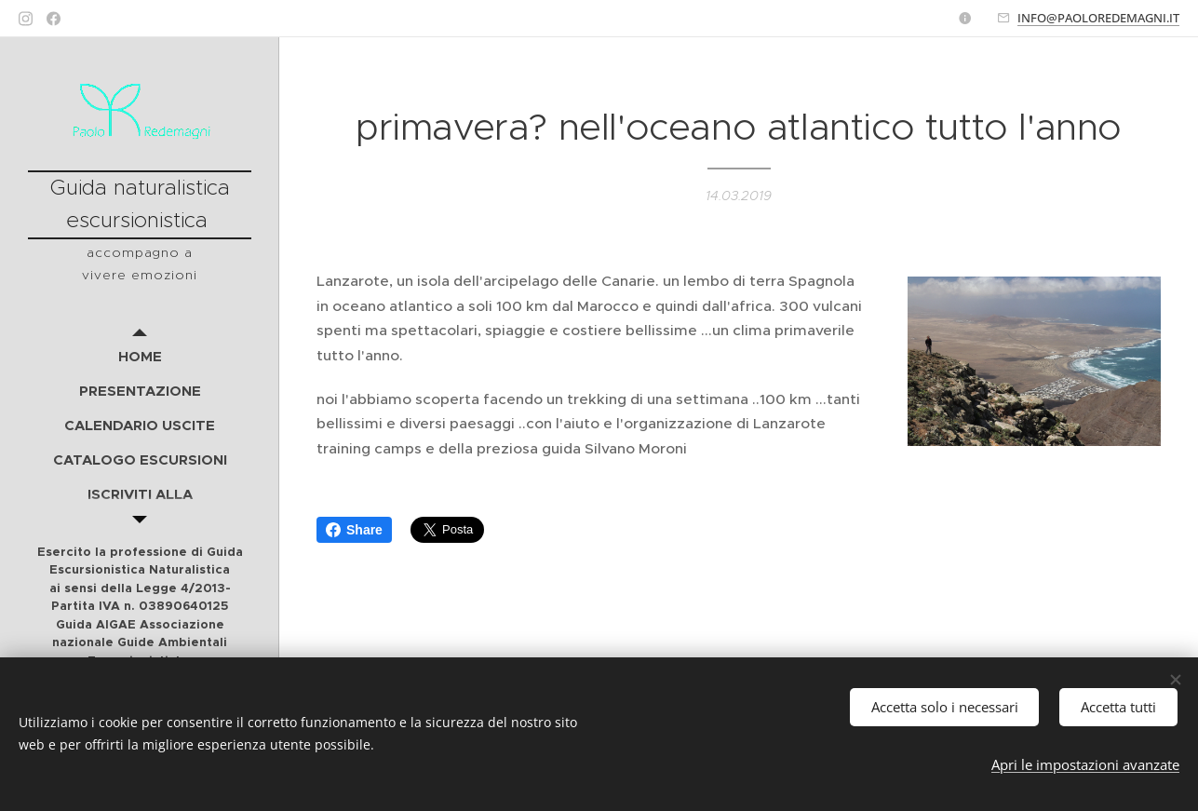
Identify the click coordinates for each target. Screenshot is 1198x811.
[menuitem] (140, 356)
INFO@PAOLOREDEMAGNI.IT (1098, 17)
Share (354, 529)
